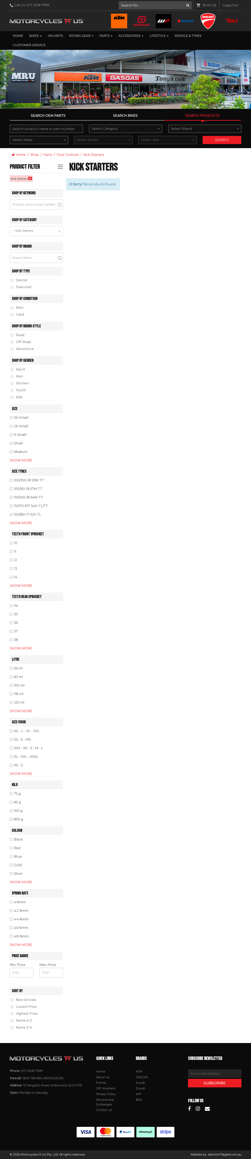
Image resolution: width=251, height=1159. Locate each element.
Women (20, 383)
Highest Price (24, 1014)
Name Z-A (21, 1027)
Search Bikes (125, 116)
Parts (105, 36)
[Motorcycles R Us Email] (207, 1108)
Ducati (140, 1088)
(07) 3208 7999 (37, 5)
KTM (139, 1071)
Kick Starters (94, 155)
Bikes (35, 36)
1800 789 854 (32, 1078)
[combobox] (125, 129)
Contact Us (104, 1110)
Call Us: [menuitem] (31, 5)
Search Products (202, 116)
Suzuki (140, 1083)
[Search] (188, 5)
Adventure (22, 349)
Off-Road (21, 342)
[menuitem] (155, 5)
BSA (139, 1100)
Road (17, 335)
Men (17, 376)
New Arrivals (23, 1000)
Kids (16, 397)
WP (138, 1094)
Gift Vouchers (105, 1088)
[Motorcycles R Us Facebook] (189, 1108)
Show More (21, 460)
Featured (21, 287)
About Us (102, 1077)
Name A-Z (21, 1020)
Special (19, 280)
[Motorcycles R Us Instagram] (198, 1108)
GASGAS (142, 1077)
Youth (18, 390)
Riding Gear (81, 36)
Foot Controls (68, 155)
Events (101, 1083)
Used (17, 314)
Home (18, 36)
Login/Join (230, 5)
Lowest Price (24, 1007)
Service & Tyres (188, 36)
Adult (18, 369)
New (17, 307)
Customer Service (29, 45)
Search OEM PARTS (48, 116)
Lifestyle (158, 36)
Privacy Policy (106, 1094)
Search (222, 140)
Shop (34, 155)
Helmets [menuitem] (55, 36)
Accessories (130, 36)
